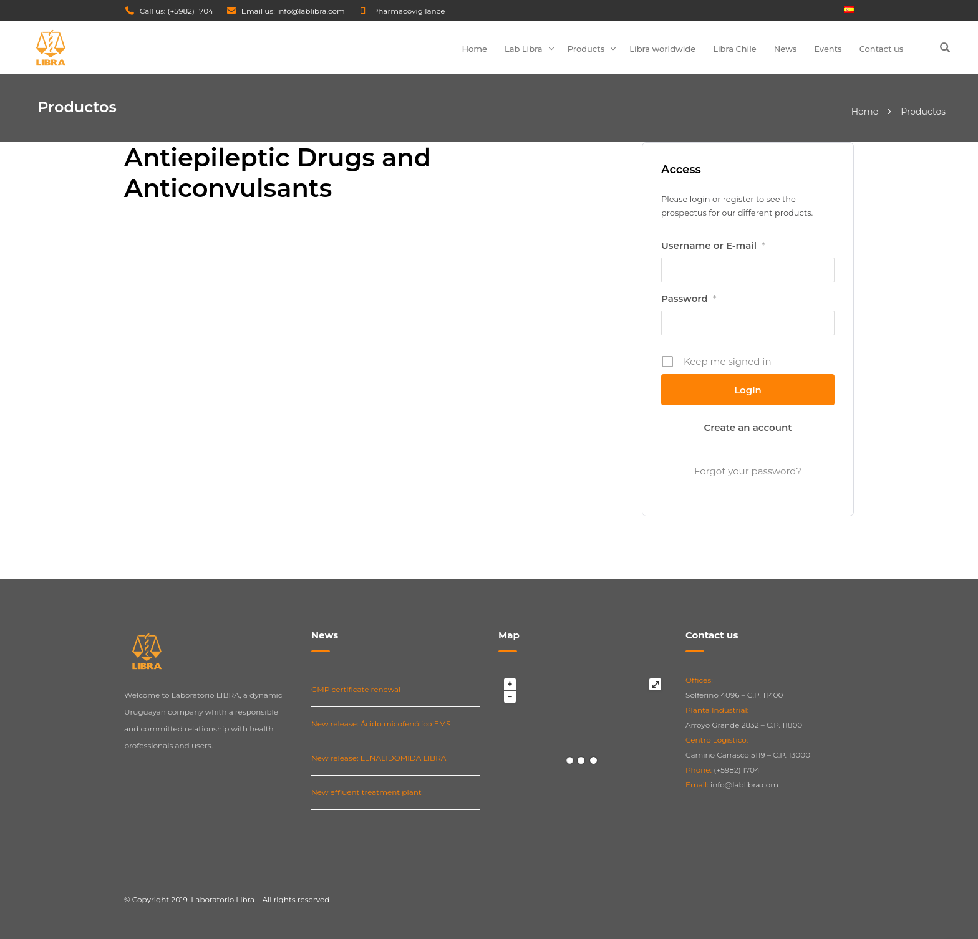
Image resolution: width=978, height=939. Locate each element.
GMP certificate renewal (355, 689)
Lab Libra (524, 49)
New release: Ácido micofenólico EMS (381, 723)
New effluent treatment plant (366, 792)
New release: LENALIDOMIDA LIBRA (378, 758)
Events (827, 49)
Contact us (881, 49)
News (785, 49)
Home (474, 49)
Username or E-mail (713, 246)
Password (689, 299)
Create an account (748, 427)
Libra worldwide (662, 49)
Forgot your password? (747, 471)
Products (586, 49)
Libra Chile (735, 49)
